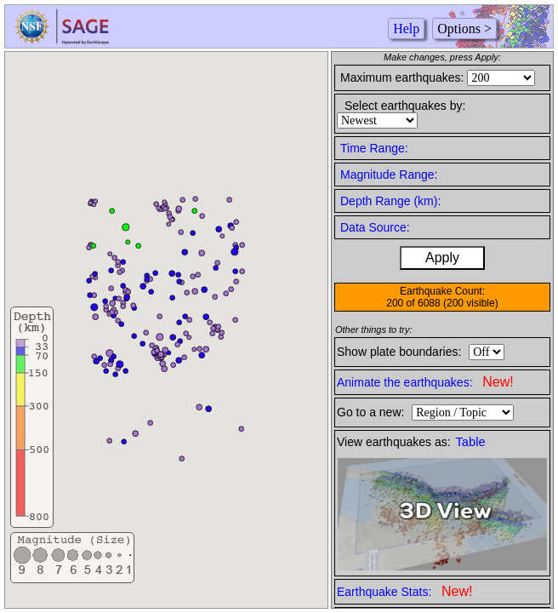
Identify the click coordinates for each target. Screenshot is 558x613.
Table (471, 442)
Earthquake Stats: (404, 591)
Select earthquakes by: (404, 105)
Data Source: (375, 227)
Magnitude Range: (388, 174)
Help (406, 28)
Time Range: (374, 148)
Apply (442, 257)
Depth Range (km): (390, 201)
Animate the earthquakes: (425, 382)
